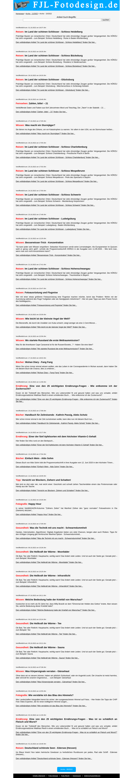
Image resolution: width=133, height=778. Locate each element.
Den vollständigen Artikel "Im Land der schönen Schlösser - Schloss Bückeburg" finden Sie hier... (56, 66)
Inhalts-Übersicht (39, 776)
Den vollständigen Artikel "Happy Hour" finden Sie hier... (39, 514)
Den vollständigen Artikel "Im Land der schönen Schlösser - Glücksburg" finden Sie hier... (52, 90)
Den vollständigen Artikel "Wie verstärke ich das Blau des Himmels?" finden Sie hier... (51, 706)
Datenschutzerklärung (92, 776)
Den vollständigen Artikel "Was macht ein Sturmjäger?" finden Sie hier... (45, 134)
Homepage (20, 14)
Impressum (77, 776)
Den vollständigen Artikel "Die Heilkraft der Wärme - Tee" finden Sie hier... (46, 634)
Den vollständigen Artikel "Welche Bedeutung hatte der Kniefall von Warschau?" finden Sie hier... (56, 610)
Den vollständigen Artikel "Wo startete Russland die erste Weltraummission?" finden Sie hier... (54, 349)
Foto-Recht (65, 776)
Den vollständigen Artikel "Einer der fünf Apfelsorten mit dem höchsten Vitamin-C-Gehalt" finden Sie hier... (59, 445)
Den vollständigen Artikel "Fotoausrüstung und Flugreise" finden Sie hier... (46, 305)
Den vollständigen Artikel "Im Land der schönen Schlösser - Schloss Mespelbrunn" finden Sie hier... (57, 181)
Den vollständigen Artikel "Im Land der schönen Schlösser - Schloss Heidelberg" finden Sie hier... (56, 42)
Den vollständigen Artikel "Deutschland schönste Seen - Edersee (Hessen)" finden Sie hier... (54, 758)
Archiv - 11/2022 (32, 14)
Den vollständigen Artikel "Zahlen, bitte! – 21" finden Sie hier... (41, 112)
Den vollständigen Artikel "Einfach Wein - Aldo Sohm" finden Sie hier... (45, 467)
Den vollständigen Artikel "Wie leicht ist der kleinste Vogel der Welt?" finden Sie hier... (51, 327)
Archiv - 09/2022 (66, 769)
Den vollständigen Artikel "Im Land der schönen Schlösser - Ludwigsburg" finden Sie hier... (53, 229)
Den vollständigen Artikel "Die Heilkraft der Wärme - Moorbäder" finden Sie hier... (49, 562)
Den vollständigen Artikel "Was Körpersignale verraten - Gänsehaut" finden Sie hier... (51, 682)
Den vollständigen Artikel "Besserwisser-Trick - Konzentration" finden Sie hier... (48, 255)
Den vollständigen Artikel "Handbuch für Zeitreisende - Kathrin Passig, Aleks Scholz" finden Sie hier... (57, 423)
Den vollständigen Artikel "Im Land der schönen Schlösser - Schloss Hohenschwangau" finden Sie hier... (59, 279)
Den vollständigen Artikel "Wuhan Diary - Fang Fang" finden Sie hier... (45, 373)
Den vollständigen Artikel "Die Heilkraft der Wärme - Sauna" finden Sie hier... (47, 658)
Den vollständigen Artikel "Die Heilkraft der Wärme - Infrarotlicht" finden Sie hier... (49, 586)
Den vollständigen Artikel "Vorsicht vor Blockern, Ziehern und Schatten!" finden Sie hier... (52, 490)
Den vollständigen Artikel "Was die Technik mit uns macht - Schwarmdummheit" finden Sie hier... (55, 538)
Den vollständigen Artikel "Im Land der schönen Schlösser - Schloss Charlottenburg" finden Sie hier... (57, 157)
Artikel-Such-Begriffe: (66, 17)
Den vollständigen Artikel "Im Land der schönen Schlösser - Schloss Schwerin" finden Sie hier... (55, 205)
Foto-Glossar (53, 776)
